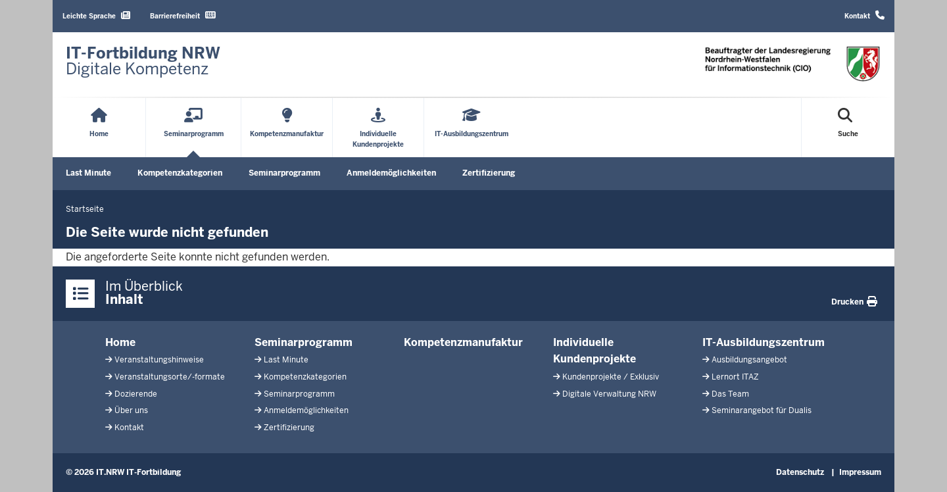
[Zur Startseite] (143, 61)
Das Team (730, 394)
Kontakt (864, 15)
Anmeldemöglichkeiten (391, 173)
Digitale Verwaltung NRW (609, 394)
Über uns (131, 410)
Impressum (860, 472)
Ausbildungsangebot (749, 360)
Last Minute (88, 173)
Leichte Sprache (96, 15)
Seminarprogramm (284, 173)
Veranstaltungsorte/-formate (169, 377)
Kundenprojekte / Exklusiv (610, 377)
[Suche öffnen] (848, 127)
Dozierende (135, 394)
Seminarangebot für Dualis (762, 410)
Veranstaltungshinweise (159, 360)
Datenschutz (800, 472)
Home (120, 342)
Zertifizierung (488, 173)
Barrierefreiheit (183, 15)
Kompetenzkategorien (179, 173)
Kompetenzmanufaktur (463, 342)
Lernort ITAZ (735, 377)
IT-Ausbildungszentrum (763, 342)
